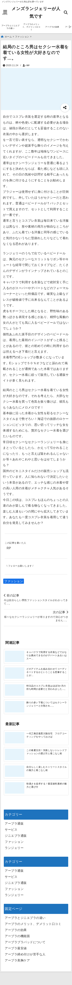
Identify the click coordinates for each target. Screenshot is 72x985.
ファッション (13, 581)
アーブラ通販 (14, 823)
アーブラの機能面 (17, 936)
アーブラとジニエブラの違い (11, 27)
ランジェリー (14, 847)
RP (28, 65)
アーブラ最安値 (16, 948)
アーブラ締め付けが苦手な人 (25, 954)
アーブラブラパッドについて (25, 942)
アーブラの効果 (52, 27)
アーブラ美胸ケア (17, 960)
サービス (11, 829)
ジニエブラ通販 (16, 835)
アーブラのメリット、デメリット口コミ (31, 27)
